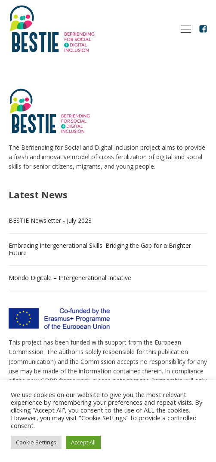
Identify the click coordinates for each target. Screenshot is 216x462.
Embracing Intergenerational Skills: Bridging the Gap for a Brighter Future (100, 249)
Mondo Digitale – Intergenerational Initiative (70, 278)
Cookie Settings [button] (36, 442)
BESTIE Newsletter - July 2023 (50, 220)
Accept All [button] (83, 442)
